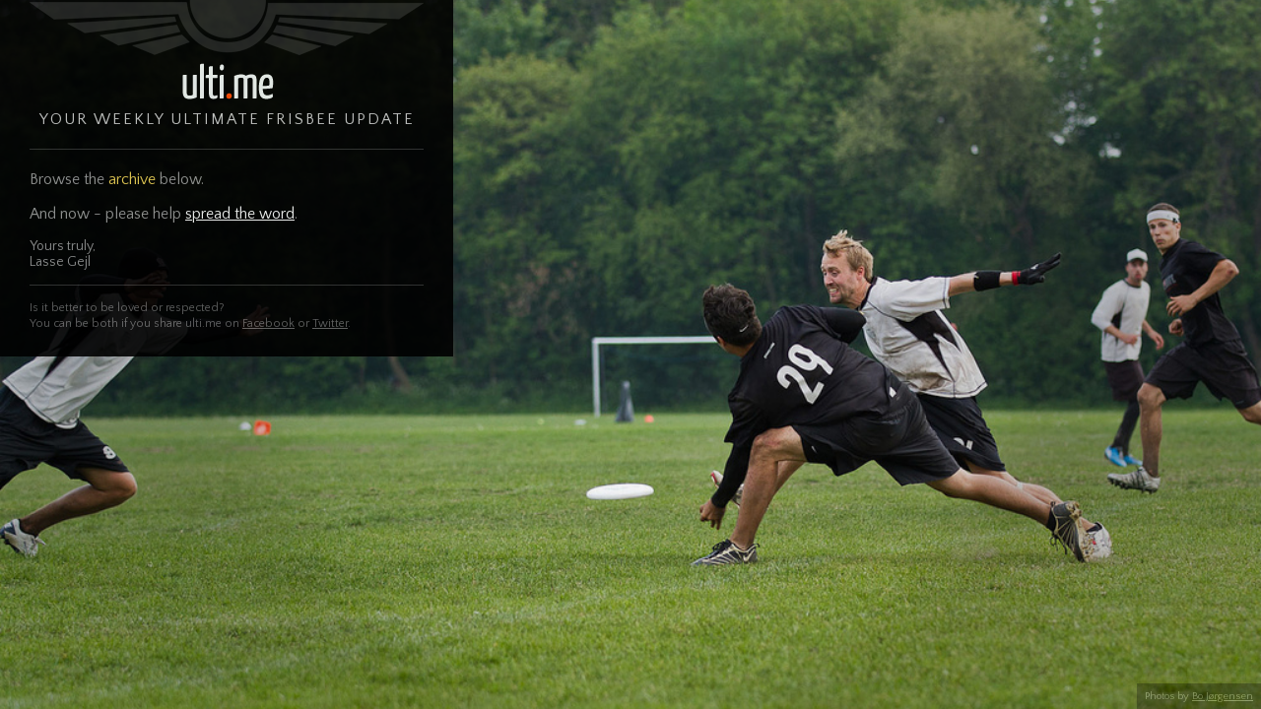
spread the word (240, 214)
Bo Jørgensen (1222, 696)
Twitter (330, 323)
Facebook (268, 323)
